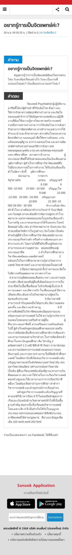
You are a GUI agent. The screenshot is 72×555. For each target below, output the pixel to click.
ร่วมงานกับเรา (55, 518)
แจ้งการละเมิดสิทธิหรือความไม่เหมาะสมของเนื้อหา (37, 540)
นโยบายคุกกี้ (54, 534)
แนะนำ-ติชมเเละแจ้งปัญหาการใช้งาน (27, 518)
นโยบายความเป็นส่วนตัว (27, 534)
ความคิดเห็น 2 (48, 32)
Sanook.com (11, 2)
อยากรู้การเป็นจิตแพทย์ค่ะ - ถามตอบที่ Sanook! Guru (32, 9)
